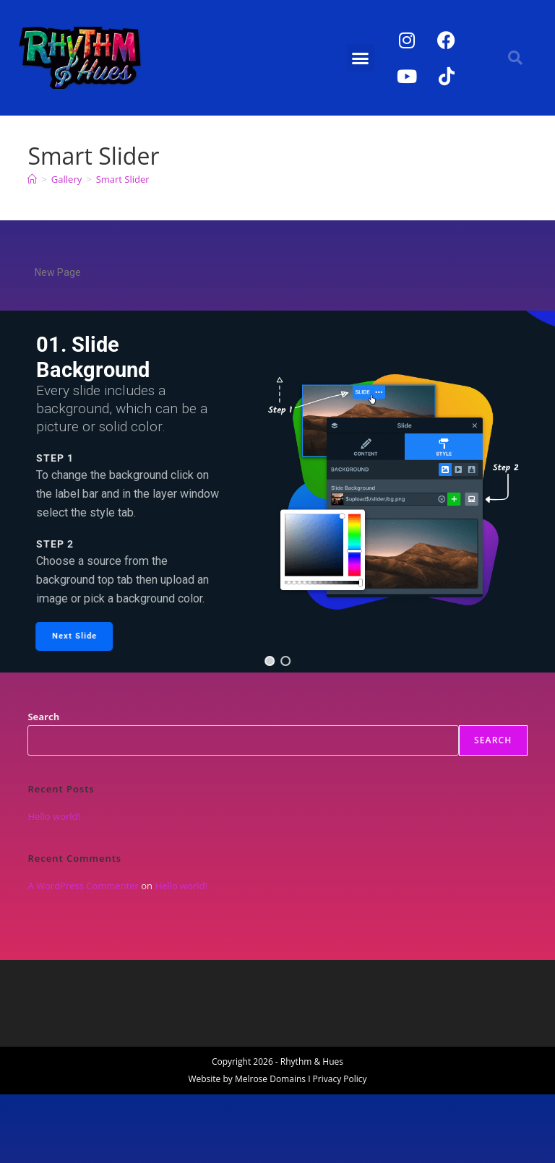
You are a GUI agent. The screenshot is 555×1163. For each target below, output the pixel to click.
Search (43, 716)
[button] (360, 58)
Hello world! (53, 816)
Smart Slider (123, 179)
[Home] (32, 179)
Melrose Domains (270, 1079)
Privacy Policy (340, 1079)
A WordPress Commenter (83, 885)
